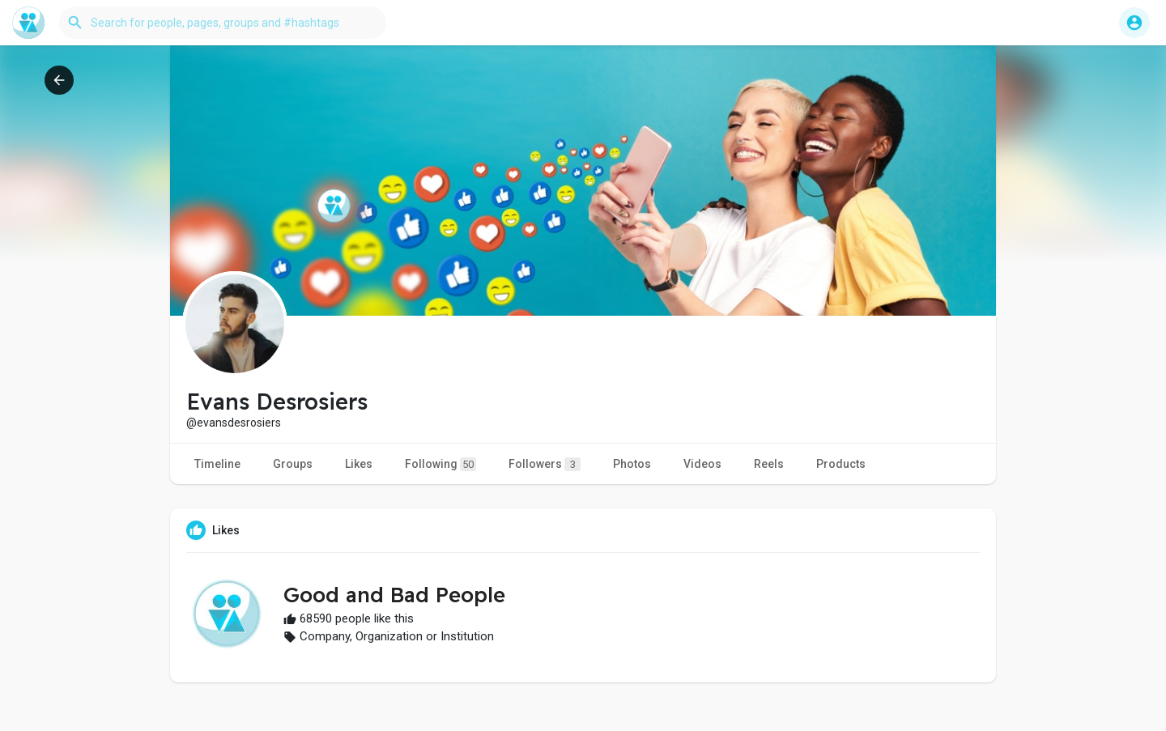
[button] (222, 22)
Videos (702, 463)
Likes (358, 463)
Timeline (217, 463)
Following (440, 464)
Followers (545, 464)
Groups (293, 463)
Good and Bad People (394, 594)
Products (841, 463)
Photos (632, 463)
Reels (769, 463)
